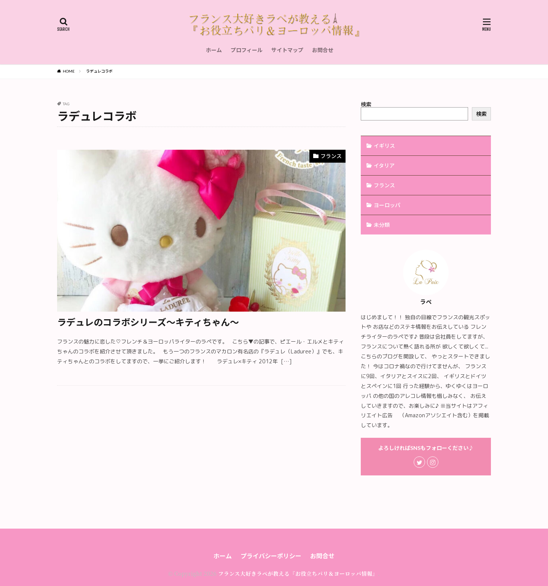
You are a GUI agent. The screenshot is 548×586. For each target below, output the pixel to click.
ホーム (214, 50)
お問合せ (322, 50)
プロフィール (247, 50)
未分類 (382, 225)
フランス (331, 156)
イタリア (384, 165)
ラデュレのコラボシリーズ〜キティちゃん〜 (148, 322)
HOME (69, 71)
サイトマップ (287, 50)
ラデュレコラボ (99, 71)
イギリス (384, 146)
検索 (366, 104)
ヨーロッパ (387, 205)
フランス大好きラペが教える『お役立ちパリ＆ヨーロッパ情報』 (298, 573)
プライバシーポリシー (271, 555)
